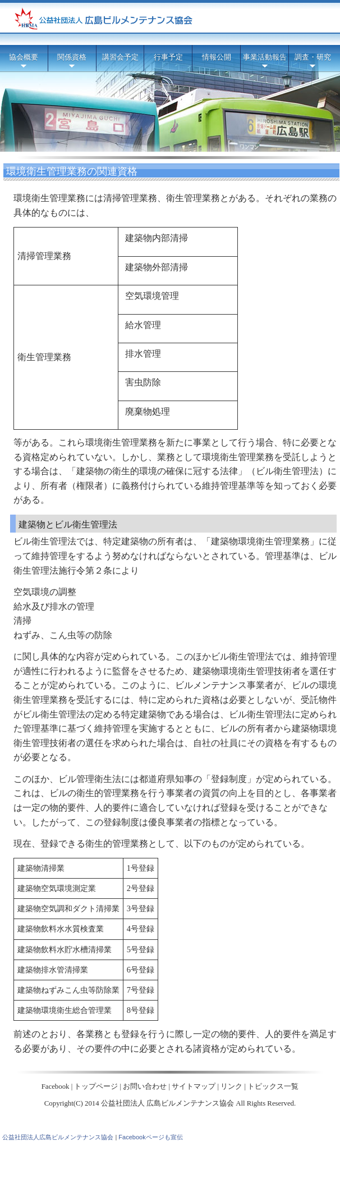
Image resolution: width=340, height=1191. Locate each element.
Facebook (56, 1086)
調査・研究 (313, 62)
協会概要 (23, 62)
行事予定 (168, 57)
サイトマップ (193, 1086)
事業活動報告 (265, 62)
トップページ (96, 1086)
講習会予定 (120, 57)
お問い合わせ (145, 1086)
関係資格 (71, 62)
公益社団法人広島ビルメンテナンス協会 (57, 1137)
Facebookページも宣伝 (150, 1137)
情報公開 (216, 57)
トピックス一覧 (272, 1086)
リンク (231, 1086)
